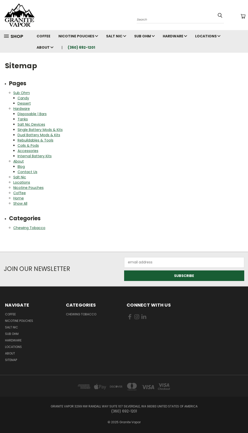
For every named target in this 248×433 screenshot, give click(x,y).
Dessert (24, 103)
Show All (20, 203)
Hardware (175, 36)
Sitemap (11, 360)
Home (18, 198)
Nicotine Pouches (78, 36)
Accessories (28, 150)
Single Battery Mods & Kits (40, 129)
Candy (23, 98)
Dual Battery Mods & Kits (39, 134)
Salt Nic (116, 36)
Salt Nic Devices (31, 124)
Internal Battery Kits (35, 156)
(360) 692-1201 (81, 47)
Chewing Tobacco (29, 227)
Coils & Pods (28, 145)
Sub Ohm (144, 36)
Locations (207, 36)
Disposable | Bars (32, 113)
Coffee (43, 36)
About (45, 47)
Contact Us (27, 171)
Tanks (23, 119)
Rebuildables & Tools (35, 140)
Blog (21, 166)
